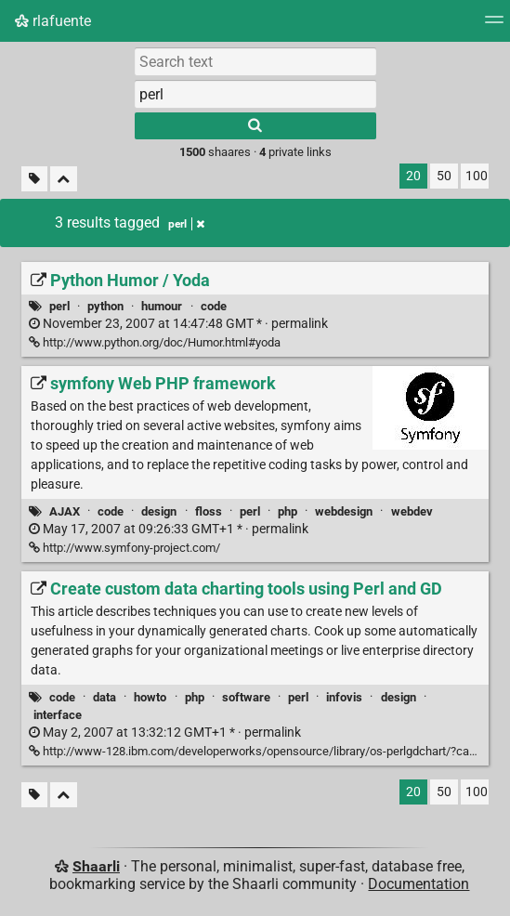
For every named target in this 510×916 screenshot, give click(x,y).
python (105, 306)
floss (208, 511)
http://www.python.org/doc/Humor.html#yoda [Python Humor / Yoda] (155, 342)
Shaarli (96, 866)
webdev (412, 511)
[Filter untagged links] (34, 178)
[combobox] (255, 94)
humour (161, 306)
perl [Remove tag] (186, 223)
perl (59, 306)
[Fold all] (63, 178)
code (214, 306)
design (159, 511)
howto (150, 697)
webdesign (344, 511)
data (104, 697)
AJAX (64, 511)
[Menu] (494, 25)
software (246, 697)
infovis (344, 697)
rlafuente (53, 21)
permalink (178, 324)
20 (413, 176)
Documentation (418, 884)
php (287, 511)
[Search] (255, 125)
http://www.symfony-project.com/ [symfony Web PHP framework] (124, 548)
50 (444, 176)
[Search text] (255, 61)
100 (476, 176)
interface (57, 715)
